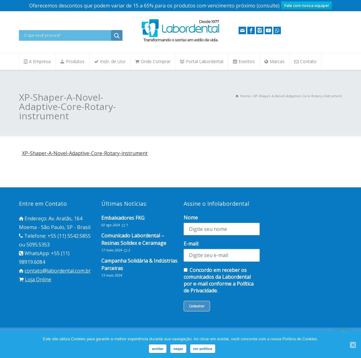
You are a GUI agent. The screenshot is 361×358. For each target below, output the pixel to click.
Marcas (277, 61)
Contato (308, 61)
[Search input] (67, 35)
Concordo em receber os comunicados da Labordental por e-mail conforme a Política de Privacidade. (219, 280)
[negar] (353, 345)
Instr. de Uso (113, 61)
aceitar (157, 349)
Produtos (75, 61)
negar (178, 349)
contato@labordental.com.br (58, 270)
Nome (191, 217)
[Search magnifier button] (116, 35)
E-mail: (191, 243)
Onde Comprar (156, 61)
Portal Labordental (204, 61)
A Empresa (40, 61)
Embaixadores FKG (122, 217)
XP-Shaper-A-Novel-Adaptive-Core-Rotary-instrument (85, 153)
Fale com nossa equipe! (306, 5)
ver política (202, 349)
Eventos (247, 61)
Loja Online (38, 279)
